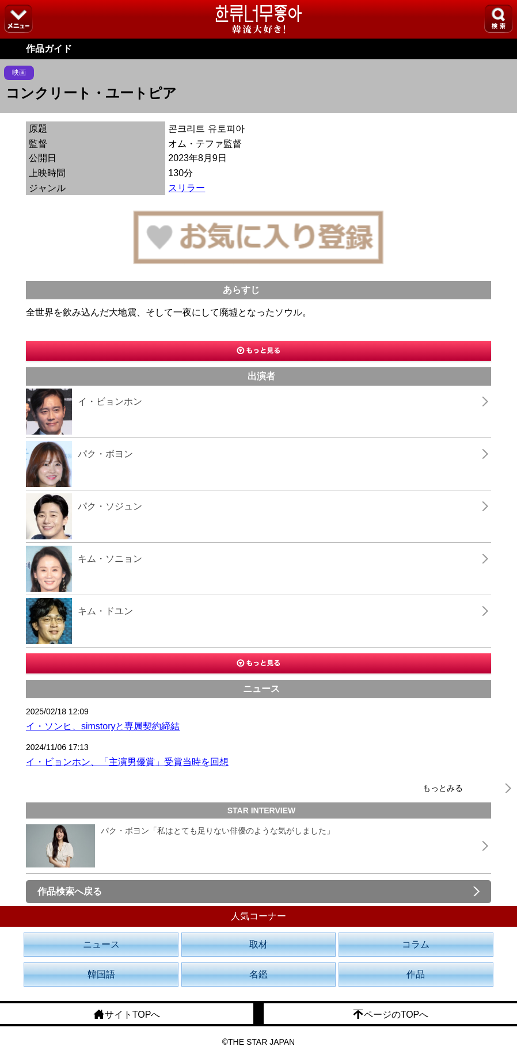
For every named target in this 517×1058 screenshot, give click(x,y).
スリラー (186, 188)
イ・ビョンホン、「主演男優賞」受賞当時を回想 (127, 762)
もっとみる (443, 788)
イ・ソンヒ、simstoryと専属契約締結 (103, 726)
